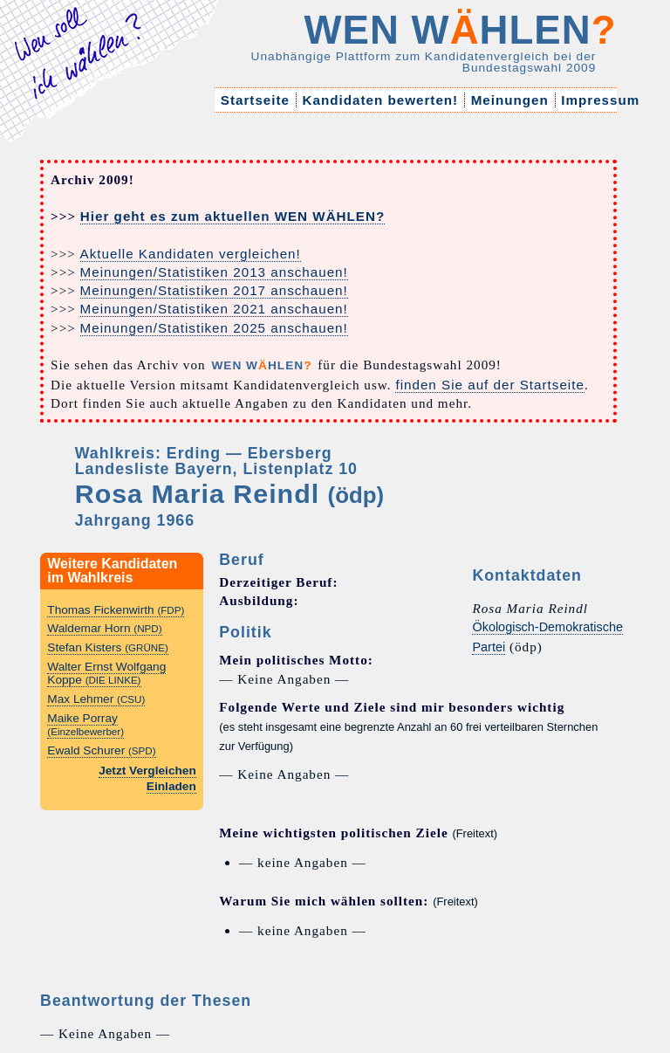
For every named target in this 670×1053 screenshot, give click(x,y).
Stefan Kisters (107, 647)
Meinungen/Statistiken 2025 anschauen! (214, 327)
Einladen (171, 786)
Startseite (255, 100)
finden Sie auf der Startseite (489, 384)
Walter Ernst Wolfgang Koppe (106, 673)
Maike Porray (85, 724)
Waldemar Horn (104, 628)
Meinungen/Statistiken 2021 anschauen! (214, 308)
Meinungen (509, 100)
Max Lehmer (96, 698)
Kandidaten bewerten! (379, 100)
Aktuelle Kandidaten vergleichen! (190, 253)
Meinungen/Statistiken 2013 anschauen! (214, 272)
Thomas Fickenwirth (115, 609)
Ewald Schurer (101, 750)
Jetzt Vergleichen (147, 770)
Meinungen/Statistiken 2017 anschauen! (214, 290)
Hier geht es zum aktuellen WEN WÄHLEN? (232, 216)
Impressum (600, 100)
